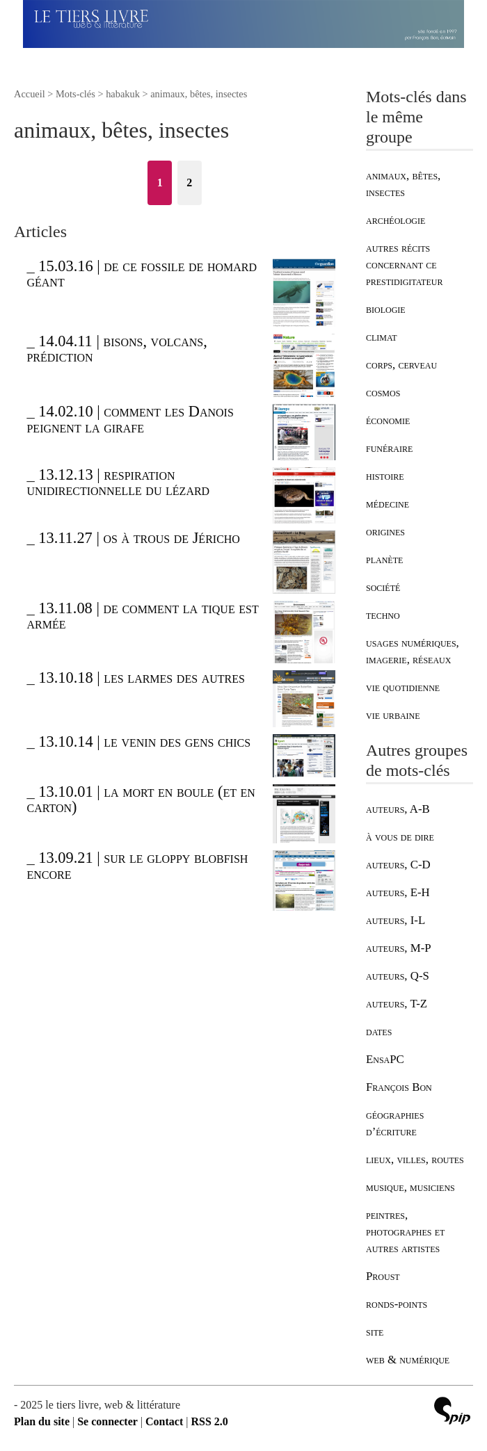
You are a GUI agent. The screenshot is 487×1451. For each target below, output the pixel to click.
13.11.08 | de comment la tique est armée (142, 615)
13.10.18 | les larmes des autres (141, 677)
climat (381, 336)
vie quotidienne (403, 687)
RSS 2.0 (209, 1421)
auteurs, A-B (398, 809)
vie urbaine (393, 715)
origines (385, 531)
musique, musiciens (410, 1187)
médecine (387, 503)
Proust (383, 1276)
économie (388, 420)
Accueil (29, 93)
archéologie (395, 220)
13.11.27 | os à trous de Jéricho (139, 537)
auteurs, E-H (398, 892)
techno (383, 615)
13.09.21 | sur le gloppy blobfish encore (137, 865)
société (383, 587)
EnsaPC (385, 1059)
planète (384, 559)
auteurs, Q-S (397, 975)
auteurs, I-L (395, 920)
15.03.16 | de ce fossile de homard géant (141, 273)
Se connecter (107, 1421)
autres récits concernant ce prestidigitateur (404, 264)
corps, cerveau (401, 364)
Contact (164, 1421)
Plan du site (42, 1421)
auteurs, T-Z (396, 1003)
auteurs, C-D (398, 864)
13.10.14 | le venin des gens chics (144, 741)
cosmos (383, 392)
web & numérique (407, 1359)
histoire (385, 476)
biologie (386, 309)
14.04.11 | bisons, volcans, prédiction (116, 348)
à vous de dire (400, 836)
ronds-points (396, 1304)
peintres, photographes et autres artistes (405, 1231)
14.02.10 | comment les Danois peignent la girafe (129, 419)
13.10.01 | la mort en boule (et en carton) (140, 799)
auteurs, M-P (398, 948)
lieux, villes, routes (415, 1159)
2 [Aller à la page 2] (189, 182)
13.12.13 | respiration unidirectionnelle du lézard (117, 482)
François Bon (399, 1087)
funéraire (389, 448)
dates (379, 1031)
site (374, 1331)
